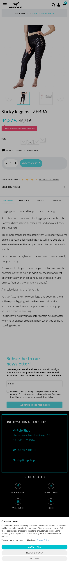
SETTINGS (34, 558)
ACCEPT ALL (34, 547)
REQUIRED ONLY (34, 553)
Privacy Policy (43, 540)
